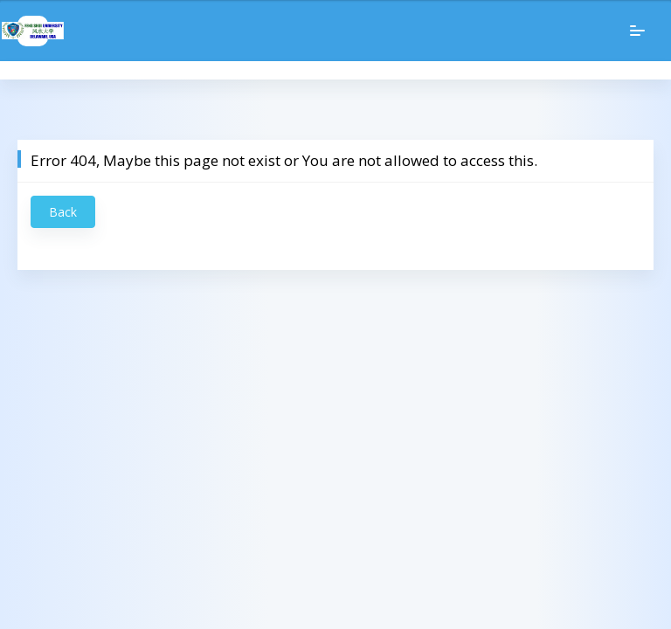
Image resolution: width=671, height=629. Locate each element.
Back (63, 212)
